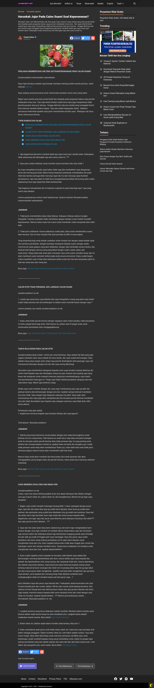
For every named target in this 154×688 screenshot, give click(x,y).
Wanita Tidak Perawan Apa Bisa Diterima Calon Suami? (50, 268)
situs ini (28, 87)
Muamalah (89, 3)
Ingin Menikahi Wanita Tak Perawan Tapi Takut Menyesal (51, 333)
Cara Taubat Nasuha (60, 617)
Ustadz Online (30, 37)
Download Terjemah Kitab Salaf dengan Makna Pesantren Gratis (117, 70)
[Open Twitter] (120, 678)
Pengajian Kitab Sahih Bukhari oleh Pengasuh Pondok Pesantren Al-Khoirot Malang (115, 142)
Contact (32, 679)
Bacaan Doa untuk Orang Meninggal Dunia (118, 86)
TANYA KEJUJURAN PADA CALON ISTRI (42, 136)
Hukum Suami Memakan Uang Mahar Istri (119, 94)
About (23, 679)
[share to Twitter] (85, 38)
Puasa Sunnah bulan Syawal (111, 164)
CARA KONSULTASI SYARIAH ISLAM (41, 144)
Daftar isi (69, 3)
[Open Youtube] (131, 678)
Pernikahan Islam (69, 645)
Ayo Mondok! (55, 3)
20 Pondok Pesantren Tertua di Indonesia (116, 78)
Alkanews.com (75, 679)
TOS (65, 679)
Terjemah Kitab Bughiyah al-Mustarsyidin (115, 124)
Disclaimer (42, 679)
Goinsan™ (49, 686)
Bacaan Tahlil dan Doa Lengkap (115, 55)
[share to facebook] (75, 38)
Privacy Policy (55, 679)
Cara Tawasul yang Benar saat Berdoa (119, 101)
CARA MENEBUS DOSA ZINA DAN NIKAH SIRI (45, 140)
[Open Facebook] (115, 678)
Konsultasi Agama (28, 658)
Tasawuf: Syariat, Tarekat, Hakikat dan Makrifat (119, 62)
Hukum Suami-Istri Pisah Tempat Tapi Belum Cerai (119, 108)
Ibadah (100, 3)
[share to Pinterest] (93, 38)
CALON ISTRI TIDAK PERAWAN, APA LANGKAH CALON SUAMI (52, 132)
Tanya (78, 3)
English (110, 3)
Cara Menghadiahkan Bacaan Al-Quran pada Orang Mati (117, 116)
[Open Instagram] (126, 678)
